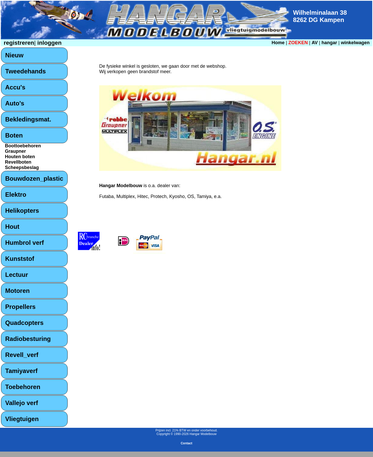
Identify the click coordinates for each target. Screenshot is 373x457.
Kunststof (19, 258)
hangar (329, 42)
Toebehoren (22, 386)
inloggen (49, 43)
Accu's (15, 87)
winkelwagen (355, 42)
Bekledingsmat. (28, 119)
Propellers (20, 306)
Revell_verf (21, 354)
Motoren (17, 290)
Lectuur (16, 274)
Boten (14, 135)
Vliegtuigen (22, 418)
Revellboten (18, 162)
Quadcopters (24, 322)
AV (315, 42)
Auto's (14, 103)
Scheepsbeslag (22, 167)
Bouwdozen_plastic (34, 178)
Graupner (15, 151)
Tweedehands (25, 71)
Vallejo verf (21, 402)
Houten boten (20, 156)
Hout (12, 226)
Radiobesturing (28, 338)
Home (277, 42)
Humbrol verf (24, 242)
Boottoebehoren (23, 145)
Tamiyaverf (21, 370)
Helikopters (22, 210)
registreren (18, 43)
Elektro (15, 194)
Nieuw (14, 55)
